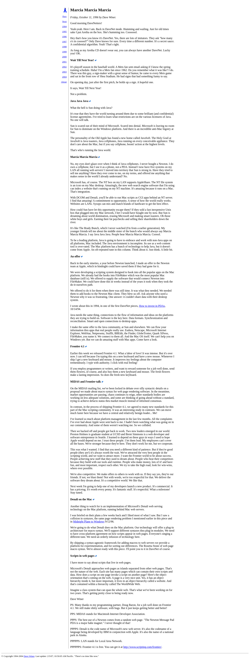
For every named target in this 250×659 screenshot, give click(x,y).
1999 (64, 51)
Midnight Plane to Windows (88, 521)
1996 (64, 36)
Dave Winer (29, 656)
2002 (64, 66)
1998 (64, 46)
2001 (64, 61)
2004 (64, 77)
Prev (64, 16)
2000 (64, 56)
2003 (64, 72)
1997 (64, 41)
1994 (64, 26)
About (64, 82)
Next (64, 21)
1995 (64, 31)
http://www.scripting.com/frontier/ (142, 646)
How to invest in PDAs (152, 305)
